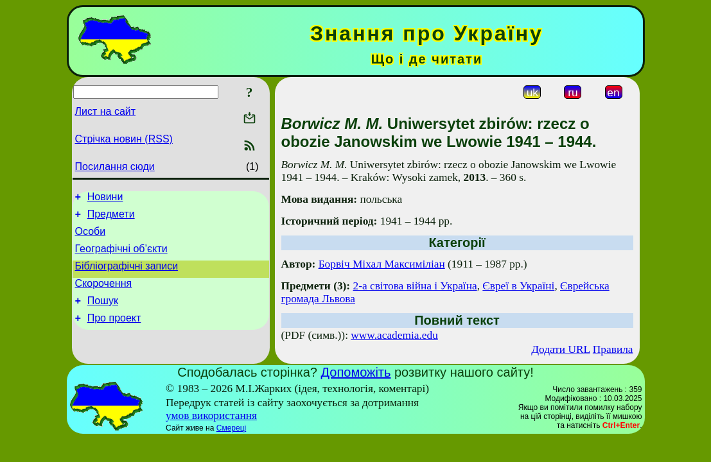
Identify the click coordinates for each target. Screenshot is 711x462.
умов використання (211, 415)
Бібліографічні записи (127, 275)
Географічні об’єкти (121, 256)
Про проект (114, 333)
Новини (105, 198)
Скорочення (103, 294)
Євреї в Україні (518, 286)
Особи (90, 237)
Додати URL (560, 349)
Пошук (102, 314)
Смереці (231, 428)
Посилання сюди (115, 166)
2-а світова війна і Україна (415, 286)
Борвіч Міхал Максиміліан (382, 264)
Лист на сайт (105, 111)
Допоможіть (356, 372)
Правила (613, 349)
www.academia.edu (394, 335)
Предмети (111, 217)
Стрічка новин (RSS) (124, 138)
